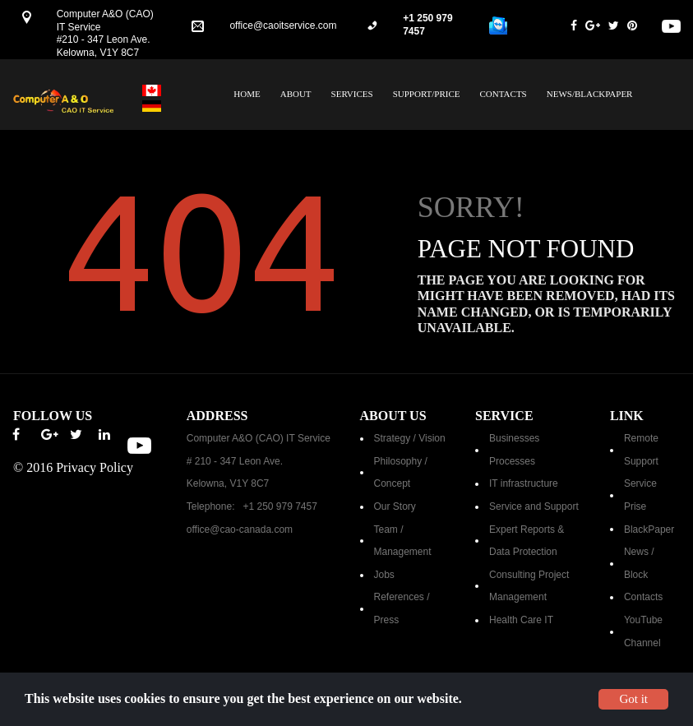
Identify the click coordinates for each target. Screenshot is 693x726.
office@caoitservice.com (282, 25)
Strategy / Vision (410, 438)
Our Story (395, 506)
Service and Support (534, 506)
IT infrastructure (523, 483)
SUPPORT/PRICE (426, 94)
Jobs (384, 574)
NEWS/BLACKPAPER (590, 94)
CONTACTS (503, 94)
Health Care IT (521, 620)
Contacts (643, 597)
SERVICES (352, 94)
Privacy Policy (94, 467)
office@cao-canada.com (240, 529)
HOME (246, 94)
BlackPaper (649, 529)
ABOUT (296, 94)
